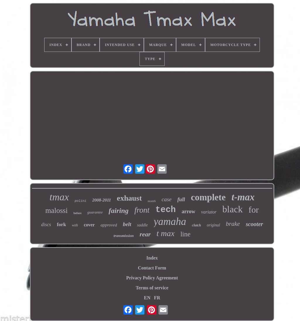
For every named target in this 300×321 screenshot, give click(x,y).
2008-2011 (101, 200)
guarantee (95, 212)
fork (61, 224)
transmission (124, 235)
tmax (59, 197)
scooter (254, 224)
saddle (142, 225)
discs (46, 224)
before (77, 213)
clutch (196, 225)
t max (165, 233)
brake (233, 223)
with (75, 225)
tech (165, 210)
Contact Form (152, 267)
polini (80, 201)
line (185, 234)
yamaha (170, 221)
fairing (119, 210)
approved (108, 225)
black (232, 209)
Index (152, 257)
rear (145, 234)
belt (127, 224)
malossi (56, 210)
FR (157, 297)
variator (209, 211)
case (167, 199)
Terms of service (152, 287)
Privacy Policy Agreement (152, 277)
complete (208, 197)
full (181, 199)
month (152, 201)
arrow (188, 211)
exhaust (129, 198)
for (253, 209)
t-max (243, 197)
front (142, 210)
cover (89, 224)
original (213, 225)
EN (147, 297)
